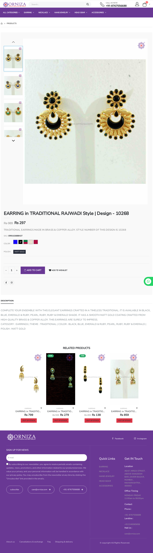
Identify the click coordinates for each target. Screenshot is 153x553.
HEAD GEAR (80, 12)
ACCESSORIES (98, 12)
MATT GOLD (19, 252)
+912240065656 (132, 524)
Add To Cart (33, 270)
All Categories (10, 12)
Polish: (7, 251)
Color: (7, 243)
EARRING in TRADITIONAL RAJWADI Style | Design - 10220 (124, 411)
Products (12, 23)
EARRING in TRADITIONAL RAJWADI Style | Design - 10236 (60, 411)
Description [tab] (7, 300)
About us (10, 541)
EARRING (28, 12)
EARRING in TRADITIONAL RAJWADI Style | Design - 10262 (29, 411)
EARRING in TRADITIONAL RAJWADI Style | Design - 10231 (92, 411)
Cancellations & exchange (31, 541)
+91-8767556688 (116, 5)
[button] (146, 4)
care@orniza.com (132, 533)
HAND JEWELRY (61, 12)
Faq (49, 541)
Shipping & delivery (64, 541)
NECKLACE (43, 12)
